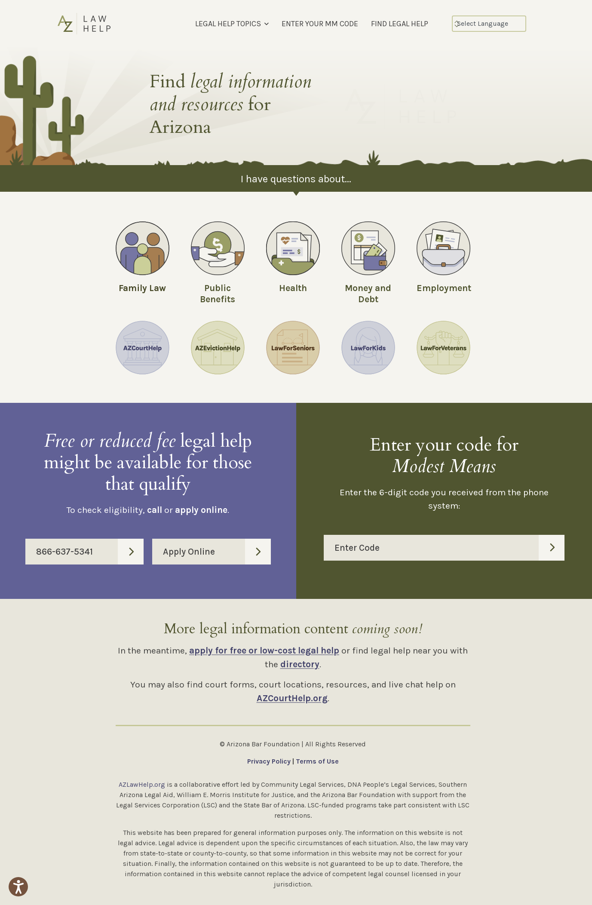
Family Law (142, 288)
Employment (444, 288)
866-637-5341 (90, 551)
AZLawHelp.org (142, 784)
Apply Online (216, 551)
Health (293, 288)
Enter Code (449, 548)
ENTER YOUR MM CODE (320, 23)
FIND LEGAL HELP (399, 23)
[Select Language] (489, 23)
